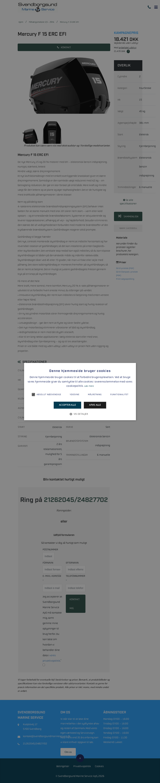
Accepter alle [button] (67, 405)
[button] (80, 414)
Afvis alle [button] (95, 405)
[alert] (80, 391)
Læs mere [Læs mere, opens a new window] (89, 386)
